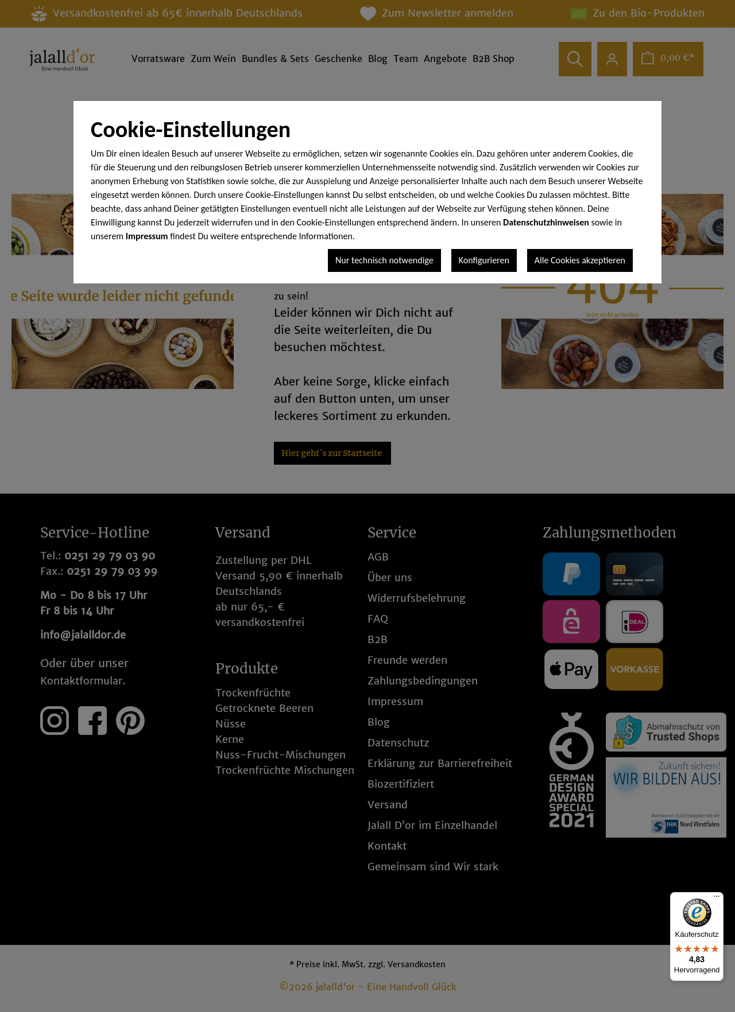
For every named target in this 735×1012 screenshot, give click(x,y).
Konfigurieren (484, 260)
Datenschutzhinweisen (546, 222)
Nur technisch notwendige (384, 260)
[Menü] (717, 899)
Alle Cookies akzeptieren (580, 260)
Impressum (147, 236)
